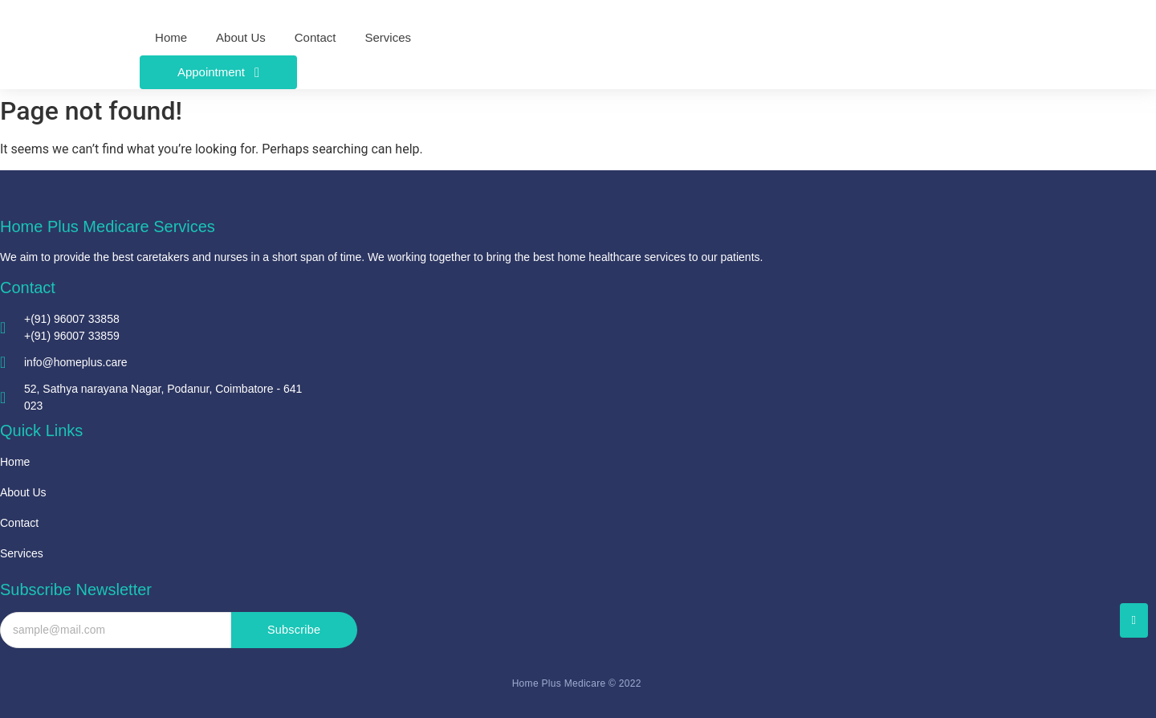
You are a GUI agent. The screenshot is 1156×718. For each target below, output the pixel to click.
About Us (23, 492)
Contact (19, 522)
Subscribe (294, 630)
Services (21, 553)
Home (15, 461)
